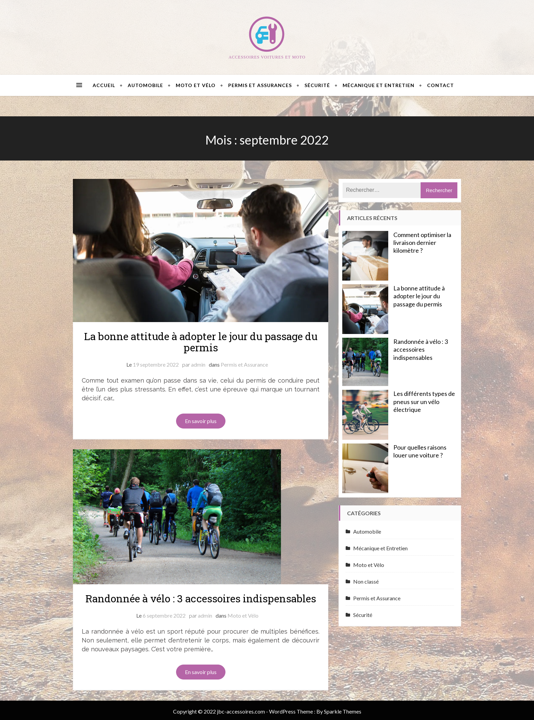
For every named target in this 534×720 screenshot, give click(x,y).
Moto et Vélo (196, 85)
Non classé (366, 581)
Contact (440, 85)
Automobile (145, 85)
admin (198, 364)
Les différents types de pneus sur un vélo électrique (424, 401)
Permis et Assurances (260, 85)
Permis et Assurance (244, 364)
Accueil (104, 85)
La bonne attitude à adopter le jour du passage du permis (200, 342)
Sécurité (317, 85)
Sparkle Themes (342, 709)
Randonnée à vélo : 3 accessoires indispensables (200, 596)
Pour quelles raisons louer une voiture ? (419, 451)
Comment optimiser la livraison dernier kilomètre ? (422, 242)
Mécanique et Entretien (378, 85)
